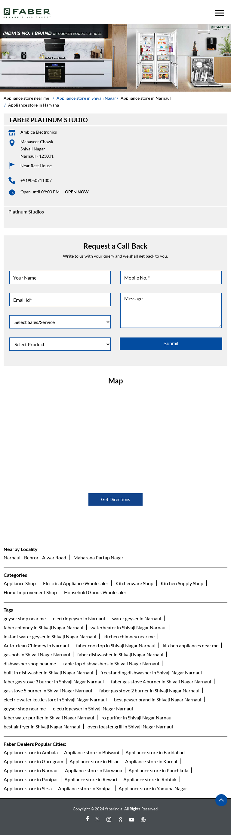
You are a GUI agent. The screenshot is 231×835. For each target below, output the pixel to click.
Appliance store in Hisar (94, 761)
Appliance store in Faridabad (155, 752)
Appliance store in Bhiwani (91, 752)
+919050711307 (36, 180)
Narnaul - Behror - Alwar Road (35, 558)
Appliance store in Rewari (90, 779)
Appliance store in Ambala (31, 752)
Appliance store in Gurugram (33, 761)
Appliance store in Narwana (93, 770)
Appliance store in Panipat (31, 779)
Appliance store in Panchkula (158, 770)
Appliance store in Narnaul (31, 770)
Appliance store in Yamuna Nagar (153, 788)
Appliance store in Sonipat (85, 788)
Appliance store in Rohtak (150, 779)
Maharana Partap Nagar (98, 558)
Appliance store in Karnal (151, 761)
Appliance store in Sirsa (28, 788)
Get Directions (115, 499)
